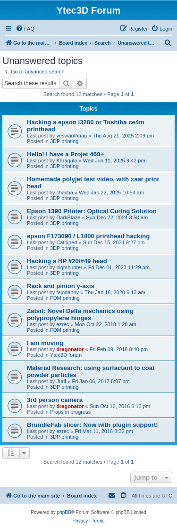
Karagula (66, 160)
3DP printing (64, 141)
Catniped (66, 242)
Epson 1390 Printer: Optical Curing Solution (92, 211)
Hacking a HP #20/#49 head (67, 261)
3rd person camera (55, 399)
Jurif (61, 381)
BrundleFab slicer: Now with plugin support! (92, 424)
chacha (64, 192)
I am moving (45, 342)
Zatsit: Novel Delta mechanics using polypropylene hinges (80, 314)
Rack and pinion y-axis (60, 285)
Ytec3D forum (66, 355)
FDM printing (65, 298)
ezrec (62, 324)
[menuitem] (25, 28)
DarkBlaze (68, 217)
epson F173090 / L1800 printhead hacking (88, 236)
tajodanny (67, 292)
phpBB (64, 512)
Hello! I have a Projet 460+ (65, 154)
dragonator (70, 349)
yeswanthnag (71, 135)
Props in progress (70, 412)
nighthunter (69, 267)
